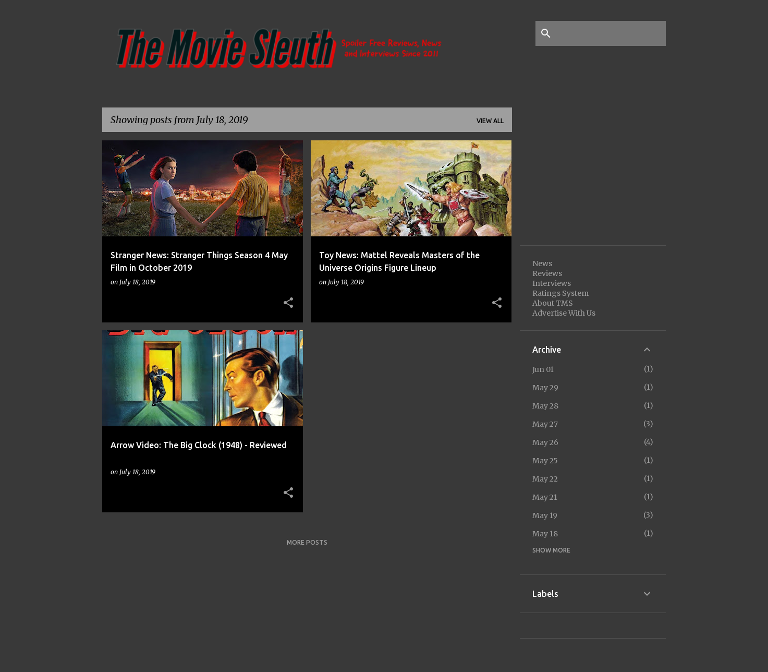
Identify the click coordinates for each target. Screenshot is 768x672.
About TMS (552, 303)
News (542, 263)
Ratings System (560, 293)
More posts (307, 542)
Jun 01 (543, 369)
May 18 (545, 533)
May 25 (545, 460)
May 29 (545, 387)
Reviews (547, 273)
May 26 (545, 442)
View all (490, 120)
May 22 (545, 479)
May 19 (544, 515)
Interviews (551, 283)
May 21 (544, 497)
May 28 (545, 406)
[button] (288, 303)
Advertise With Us (563, 313)
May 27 (545, 424)
